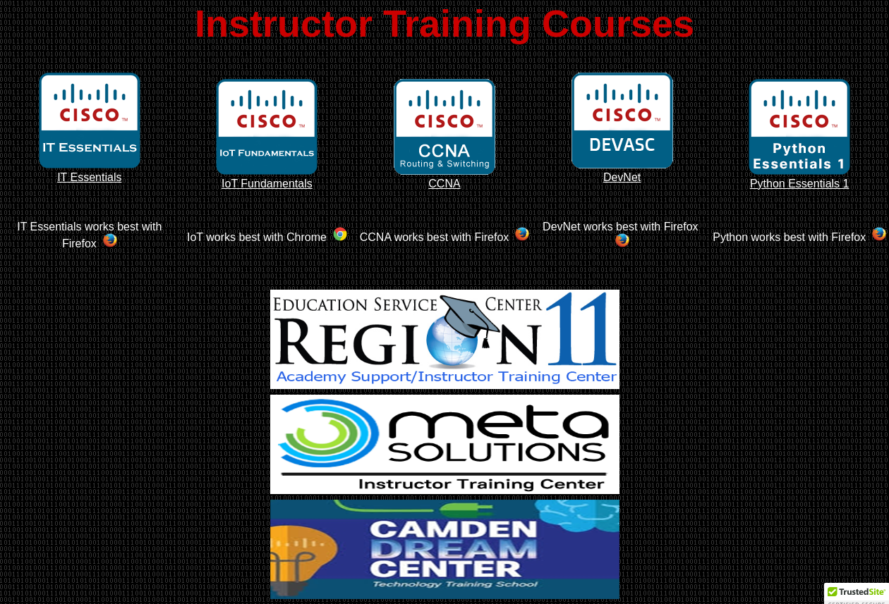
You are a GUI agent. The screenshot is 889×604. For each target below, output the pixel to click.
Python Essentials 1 (799, 177)
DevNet (622, 171)
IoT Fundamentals (267, 177)
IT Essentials (89, 171)
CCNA (444, 177)
